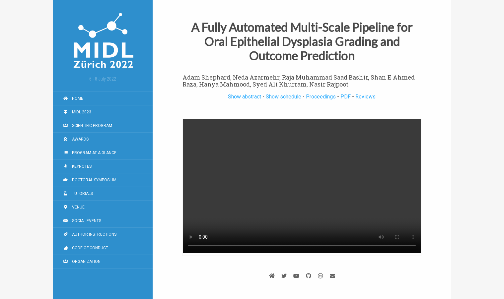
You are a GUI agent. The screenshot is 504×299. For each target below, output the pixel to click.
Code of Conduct (85, 248)
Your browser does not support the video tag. (302, 186)
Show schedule (283, 96)
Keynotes (77, 166)
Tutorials (78, 193)
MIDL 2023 (77, 112)
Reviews (365, 96)
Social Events (82, 220)
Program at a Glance (89, 152)
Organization (82, 261)
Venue (74, 207)
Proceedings (321, 96)
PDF (345, 96)
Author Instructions (89, 234)
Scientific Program (87, 125)
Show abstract (244, 96)
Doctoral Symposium (89, 180)
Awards (76, 139)
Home (73, 98)
